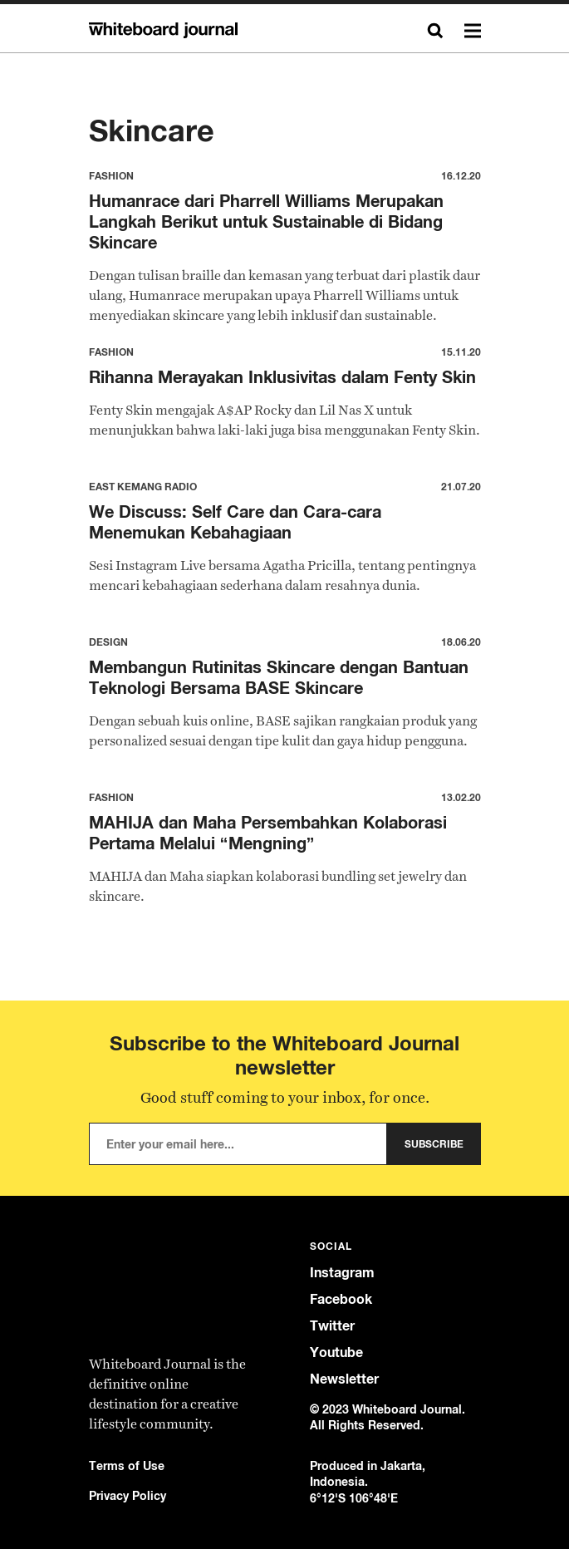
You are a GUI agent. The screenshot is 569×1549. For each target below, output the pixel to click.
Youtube (336, 1352)
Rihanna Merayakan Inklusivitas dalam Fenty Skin (282, 376)
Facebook (341, 1299)
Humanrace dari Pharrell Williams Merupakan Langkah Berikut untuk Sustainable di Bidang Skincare (266, 221)
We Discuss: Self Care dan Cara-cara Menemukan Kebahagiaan (235, 522)
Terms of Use (126, 1465)
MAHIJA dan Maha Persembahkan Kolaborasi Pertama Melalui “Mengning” (268, 832)
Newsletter (344, 1379)
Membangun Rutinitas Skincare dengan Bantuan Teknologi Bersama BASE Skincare (278, 677)
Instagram (342, 1273)
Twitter (332, 1326)
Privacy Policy (127, 1495)
